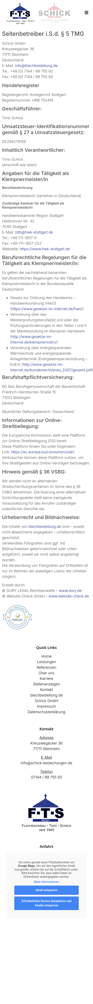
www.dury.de (70, 590)
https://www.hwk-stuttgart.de (45, 249)
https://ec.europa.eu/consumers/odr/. (43, 452)
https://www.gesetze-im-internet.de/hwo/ (46, 309)
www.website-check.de (69, 596)
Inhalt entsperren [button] (46, 890)
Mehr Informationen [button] (46, 882)
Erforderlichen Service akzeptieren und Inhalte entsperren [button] (46, 903)
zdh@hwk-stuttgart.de (34, 232)
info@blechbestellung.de (36, 65)
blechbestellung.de (45, 526)
